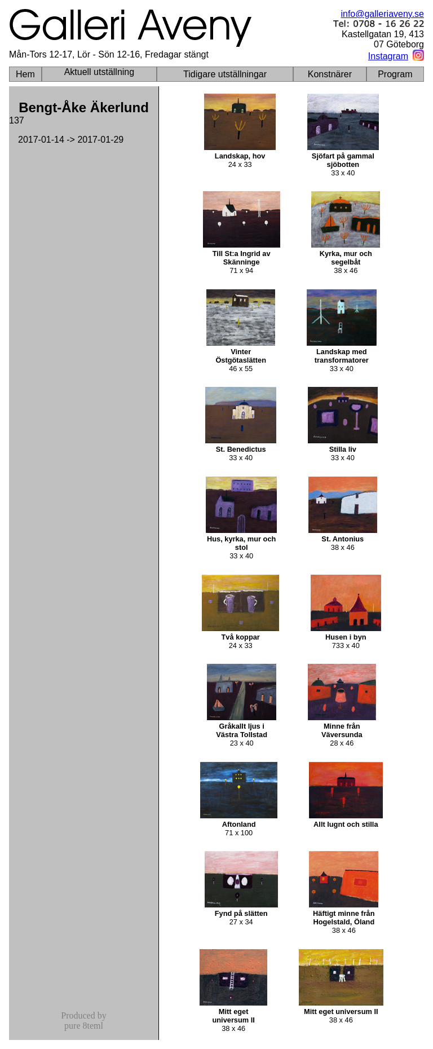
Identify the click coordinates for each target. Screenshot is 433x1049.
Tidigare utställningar (225, 74)
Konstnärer (330, 74)
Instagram (388, 56)
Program (395, 74)
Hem (25, 74)
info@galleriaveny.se (382, 14)
